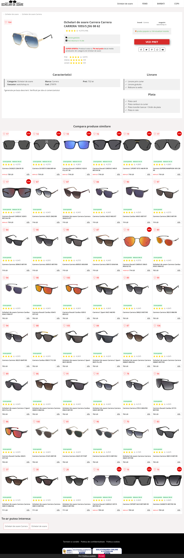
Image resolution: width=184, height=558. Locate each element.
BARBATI (161, 3)
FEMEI (145, 3)
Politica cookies (113, 541)
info (28, 174)
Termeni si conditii (71, 541)
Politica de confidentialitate (93, 541)
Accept (102, 556)
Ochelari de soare (125, 3)
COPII (176, 3)
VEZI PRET (152, 42)
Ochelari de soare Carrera (32, 14)
